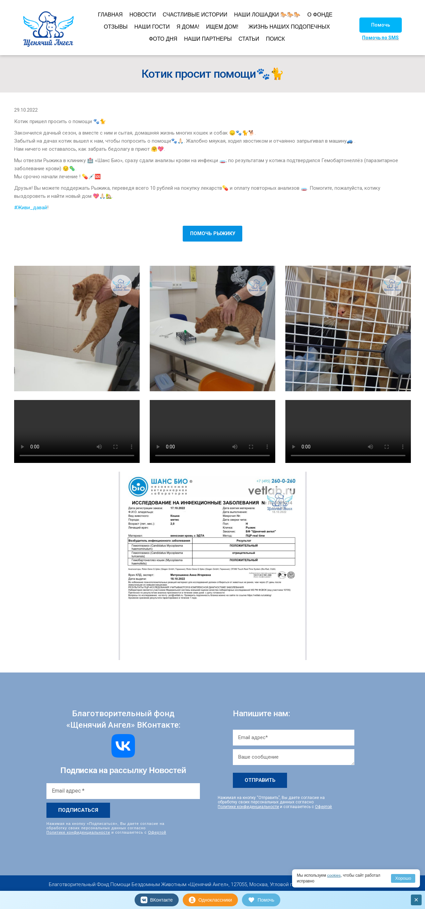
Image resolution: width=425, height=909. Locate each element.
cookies (334, 875)
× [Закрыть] (416, 900)
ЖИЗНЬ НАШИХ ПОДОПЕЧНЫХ (289, 27)
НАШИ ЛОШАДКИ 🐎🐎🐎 (267, 14)
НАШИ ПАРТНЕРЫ (208, 39)
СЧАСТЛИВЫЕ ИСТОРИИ (195, 14)
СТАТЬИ (249, 39)
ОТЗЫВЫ (116, 27)
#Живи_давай (30, 208)
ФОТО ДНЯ (163, 39)
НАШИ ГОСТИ (152, 27)
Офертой (157, 832)
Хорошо (403, 878)
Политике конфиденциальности (78, 832)
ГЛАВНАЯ (110, 14)
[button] (380, 25)
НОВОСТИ (143, 14)
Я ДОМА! (188, 27)
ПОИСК (275, 39)
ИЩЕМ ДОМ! (222, 27)
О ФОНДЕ (319, 14)
